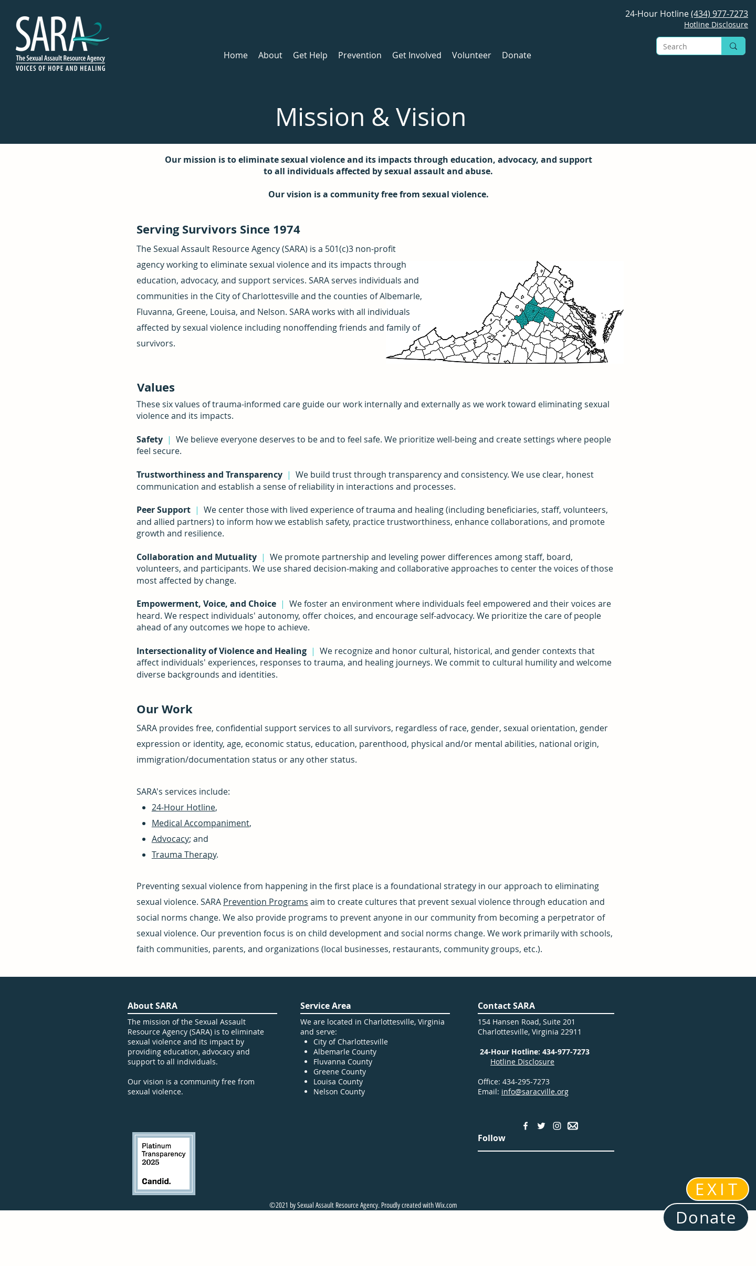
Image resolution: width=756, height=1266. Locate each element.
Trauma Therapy (184, 854)
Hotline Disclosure (522, 1062)
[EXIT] (717, 1189)
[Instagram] (557, 1126)
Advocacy (170, 839)
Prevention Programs (265, 902)
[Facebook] (525, 1126)
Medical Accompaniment (200, 823)
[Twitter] (541, 1126)
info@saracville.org (535, 1091)
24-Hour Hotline (183, 807)
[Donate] (706, 1217)
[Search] (681, 46)
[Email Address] (573, 1126)
